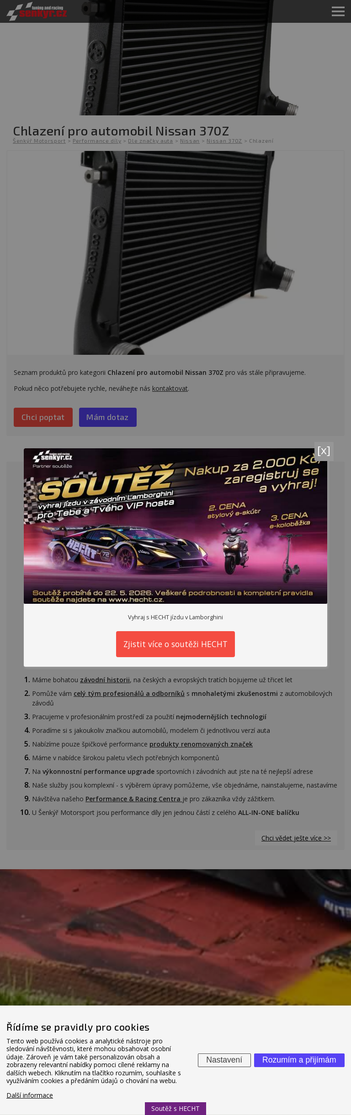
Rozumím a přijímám (299, 1059)
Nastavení (224, 1059)
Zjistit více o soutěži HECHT (175, 643)
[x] (323, 449)
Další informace (29, 1095)
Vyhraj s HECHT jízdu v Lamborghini (175, 617)
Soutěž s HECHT (175, 1108)
